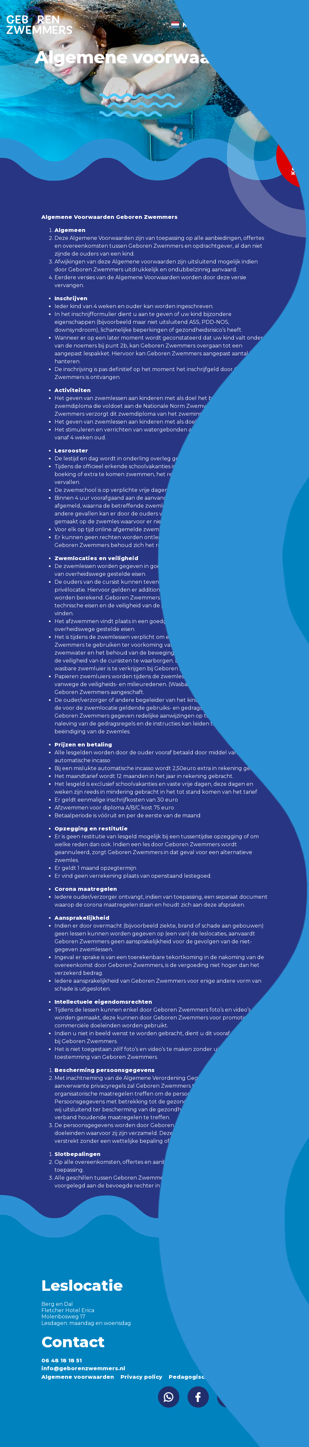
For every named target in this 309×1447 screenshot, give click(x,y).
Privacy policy (141, 1377)
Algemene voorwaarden (77, 1377)
